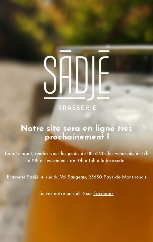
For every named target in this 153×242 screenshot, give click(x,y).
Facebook (103, 193)
